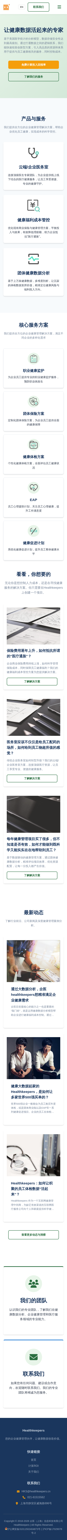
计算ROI (33, 1465)
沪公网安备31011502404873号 (23, 1529)
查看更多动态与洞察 (33, 1234)
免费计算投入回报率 (33, 64)
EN (21, 7)
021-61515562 (36, 1497)
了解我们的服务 (33, 76)
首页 (33, 1459)
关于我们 (33, 1471)
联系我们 (38, 7)
